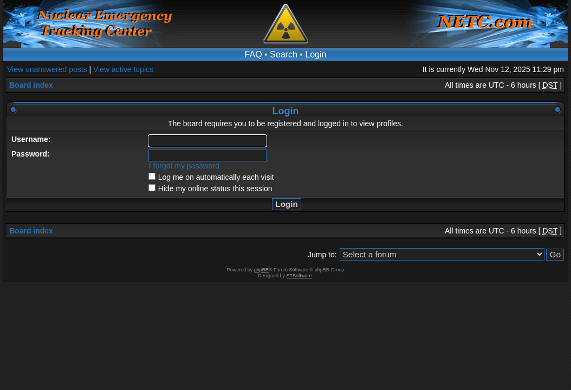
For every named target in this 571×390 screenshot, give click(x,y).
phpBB (261, 269)
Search (283, 54)
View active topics (123, 69)
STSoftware (299, 275)
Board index (31, 85)
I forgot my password (184, 165)
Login (315, 54)
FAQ (253, 54)
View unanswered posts (47, 69)
